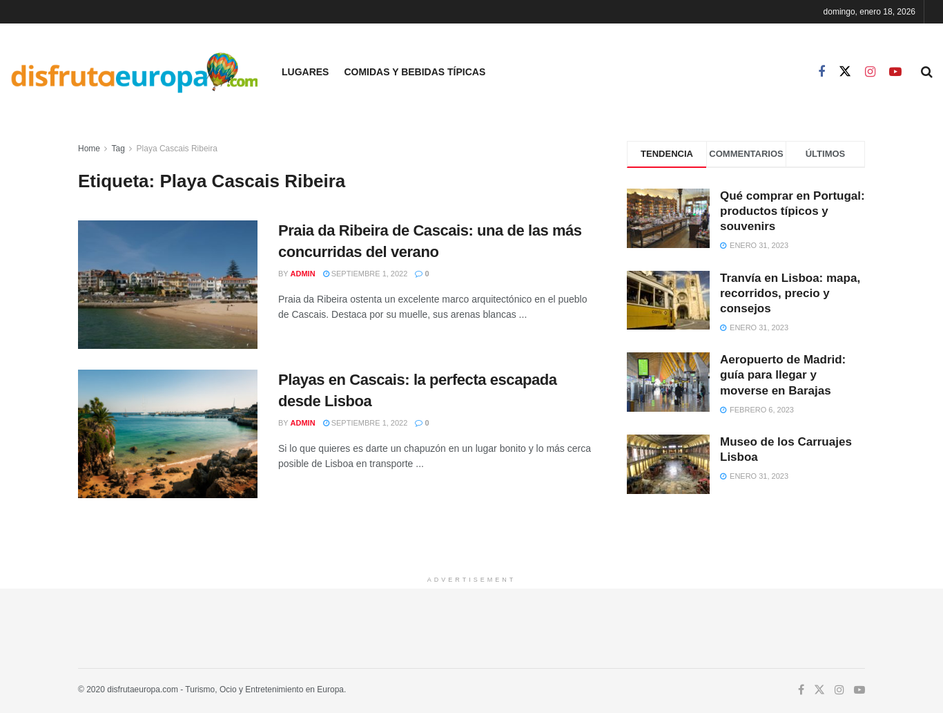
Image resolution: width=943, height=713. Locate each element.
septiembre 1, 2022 (365, 273)
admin (303, 273)
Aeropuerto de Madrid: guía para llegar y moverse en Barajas (783, 375)
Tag (117, 148)
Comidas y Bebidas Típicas (414, 71)
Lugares (305, 71)
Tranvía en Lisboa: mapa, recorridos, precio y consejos (790, 293)
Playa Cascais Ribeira (177, 148)
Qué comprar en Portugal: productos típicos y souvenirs (792, 211)
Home (89, 148)
